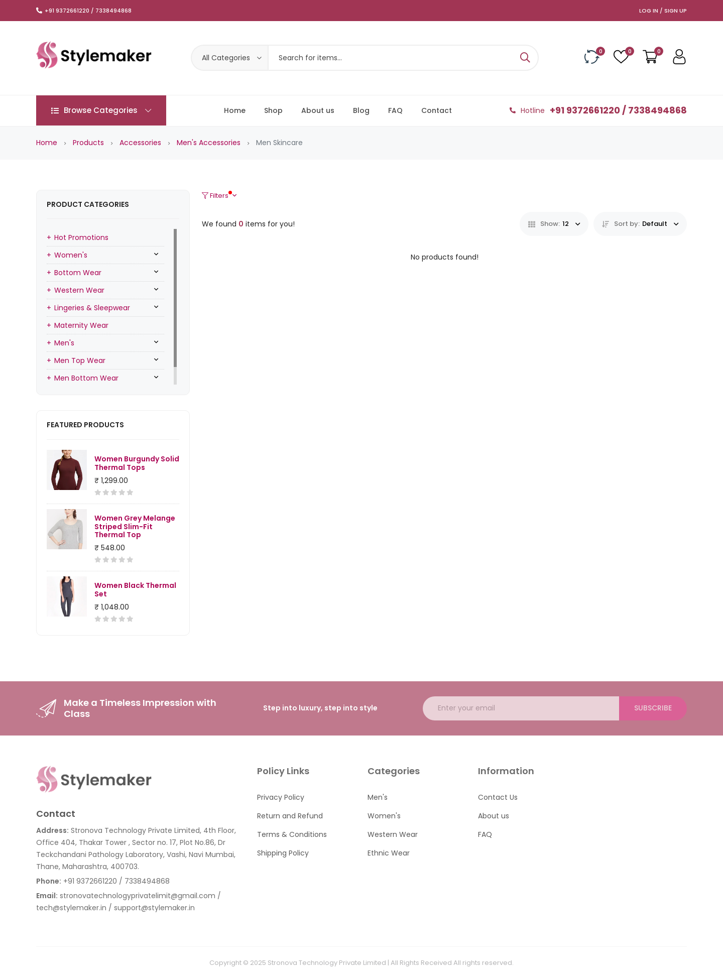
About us (317, 110)
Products (88, 143)
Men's (64, 343)
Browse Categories (101, 110)
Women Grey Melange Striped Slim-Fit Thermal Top (134, 526)
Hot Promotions (81, 237)
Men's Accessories (208, 143)
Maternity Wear (81, 325)
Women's (70, 255)
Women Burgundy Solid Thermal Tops (136, 463)
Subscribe (653, 708)
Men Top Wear (79, 360)
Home (235, 110)
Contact (436, 110)
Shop (273, 110)
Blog (361, 110)
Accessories (140, 143)
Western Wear (79, 290)
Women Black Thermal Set (135, 589)
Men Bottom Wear (86, 378)
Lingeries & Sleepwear (92, 308)
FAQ (395, 110)
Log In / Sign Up (663, 11)
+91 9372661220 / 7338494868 (88, 11)
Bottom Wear (77, 273)
